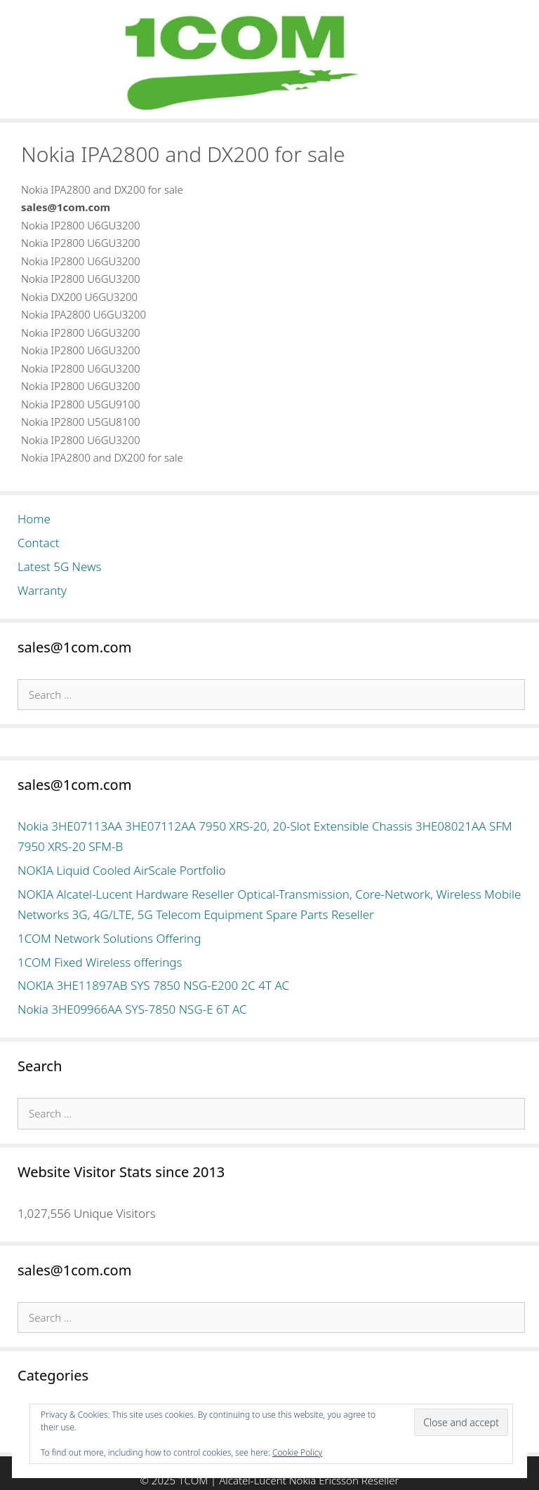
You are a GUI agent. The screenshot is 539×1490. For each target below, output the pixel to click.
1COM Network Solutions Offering (109, 938)
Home (34, 519)
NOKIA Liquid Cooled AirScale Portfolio (122, 870)
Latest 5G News (60, 566)
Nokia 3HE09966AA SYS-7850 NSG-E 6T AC (132, 1009)
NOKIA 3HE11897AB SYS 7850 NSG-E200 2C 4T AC (153, 985)
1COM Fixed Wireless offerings (100, 962)
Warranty (42, 590)
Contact (39, 543)
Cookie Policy (297, 1452)
